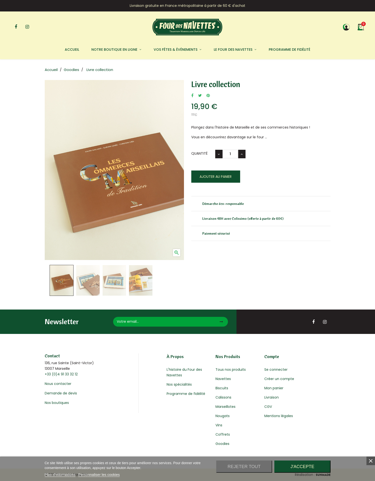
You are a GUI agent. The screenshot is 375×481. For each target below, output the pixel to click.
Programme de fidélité (186, 393)
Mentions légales (278, 415)
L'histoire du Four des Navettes (184, 372)
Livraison (271, 397)
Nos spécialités (179, 384)
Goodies (222, 443)
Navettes (223, 378)
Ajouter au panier (216, 176)
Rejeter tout (243, 466)
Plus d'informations (60, 474)
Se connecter (276, 369)
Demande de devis (61, 393)
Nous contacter (58, 383)
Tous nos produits (230, 369)
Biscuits (221, 388)
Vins (218, 425)
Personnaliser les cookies (99, 474)
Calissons (223, 397)
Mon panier (273, 388)
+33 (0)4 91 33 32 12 (61, 374)
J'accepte (302, 466)
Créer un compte (279, 378)
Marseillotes (225, 406)
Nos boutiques (57, 402)
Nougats (222, 415)
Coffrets (222, 434)
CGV (268, 406)
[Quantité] (230, 154)
